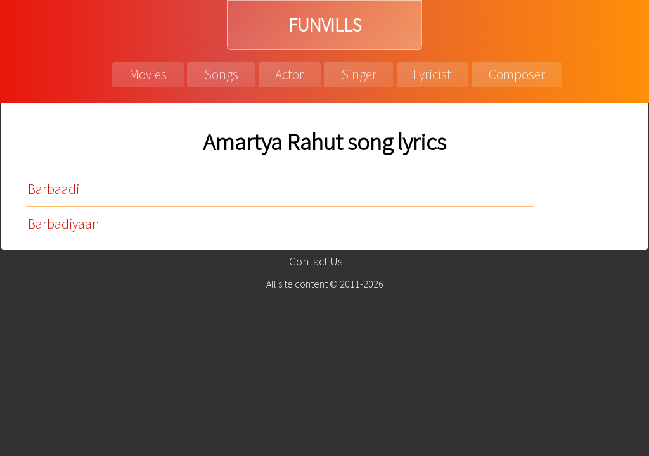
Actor (289, 74)
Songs (221, 74)
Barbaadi (53, 189)
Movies (148, 74)
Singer (358, 74)
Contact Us (316, 261)
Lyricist (432, 74)
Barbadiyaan (64, 223)
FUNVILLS (324, 25)
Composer (517, 74)
